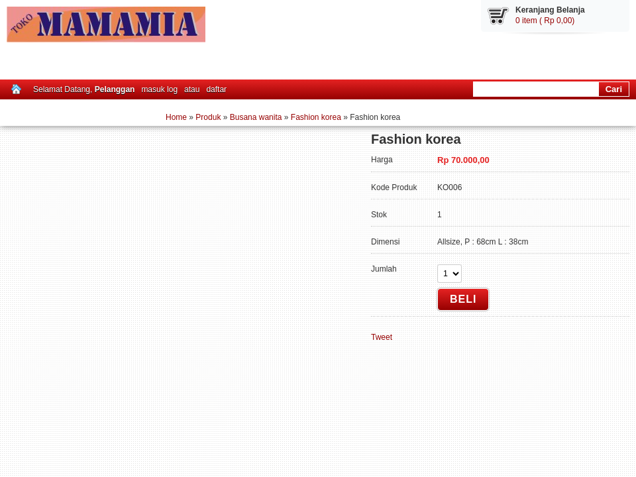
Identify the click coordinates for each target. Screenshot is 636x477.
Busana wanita (256, 117)
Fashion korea (316, 117)
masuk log (159, 89)
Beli (463, 299)
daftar (216, 89)
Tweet (381, 337)
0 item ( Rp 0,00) (544, 20)
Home (176, 117)
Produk (208, 117)
